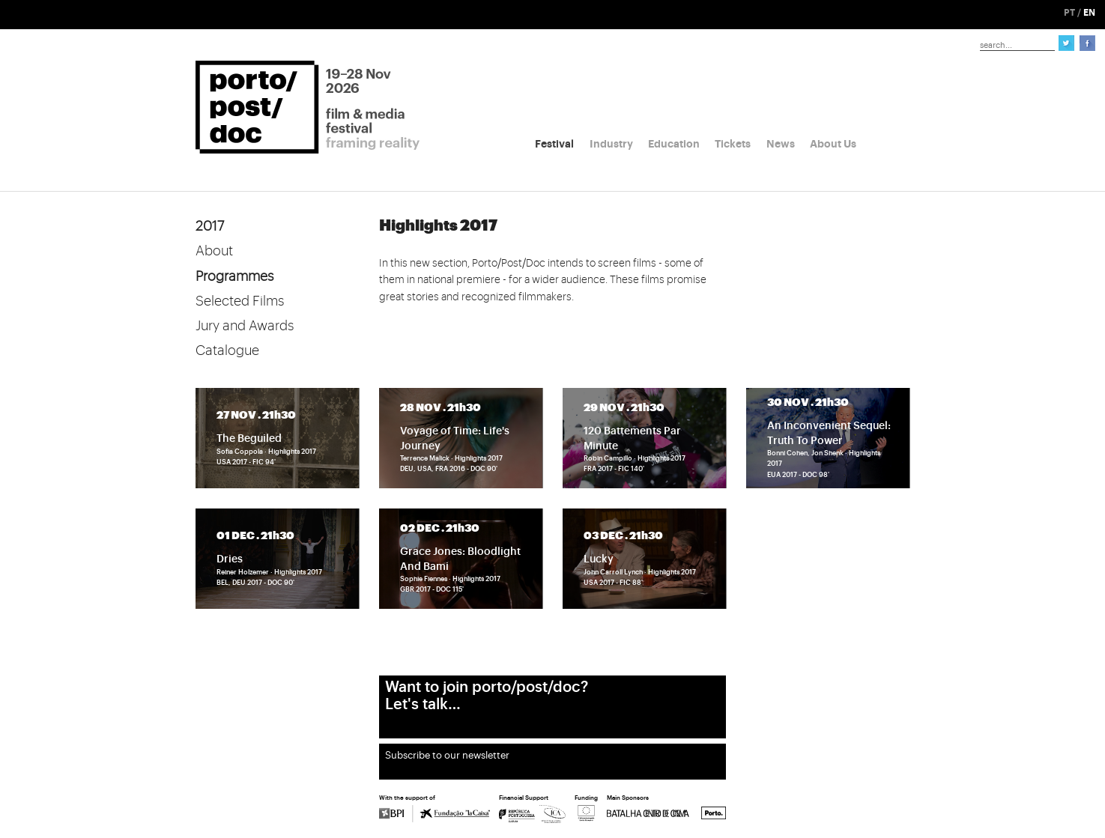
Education (674, 144)
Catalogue (227, 350)
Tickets (733, 144)
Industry (611, 144)
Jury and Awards (245, 326)
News (780, 144)
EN (1089, 12)
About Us (833, 144)
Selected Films (240, 301)
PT (1069, 12)
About (214, 251)
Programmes (234, 276)
